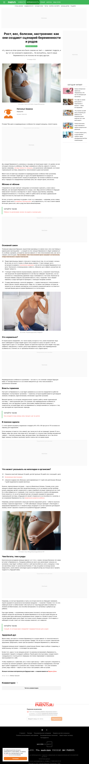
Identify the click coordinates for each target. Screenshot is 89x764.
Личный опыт (39, 6)
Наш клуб (57, 2)
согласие (6, 754)
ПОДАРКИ (73, 6)
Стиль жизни (19, 6)
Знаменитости (28, 6)
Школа (49, 2)
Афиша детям (65, 6)
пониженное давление (27, 265)
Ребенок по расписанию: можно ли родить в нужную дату (22, 212)
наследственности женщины (23, 168)
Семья (42, 2)
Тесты (46, 6)
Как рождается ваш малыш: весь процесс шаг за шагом (22, 416)
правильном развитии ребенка (34, 498)
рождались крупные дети (23, 201)
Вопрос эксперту (54, 6)
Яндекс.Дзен (52, 671)
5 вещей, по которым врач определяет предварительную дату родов (26, 629)
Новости (22, 2)
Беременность (33, 2)
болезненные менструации (13, 477)
